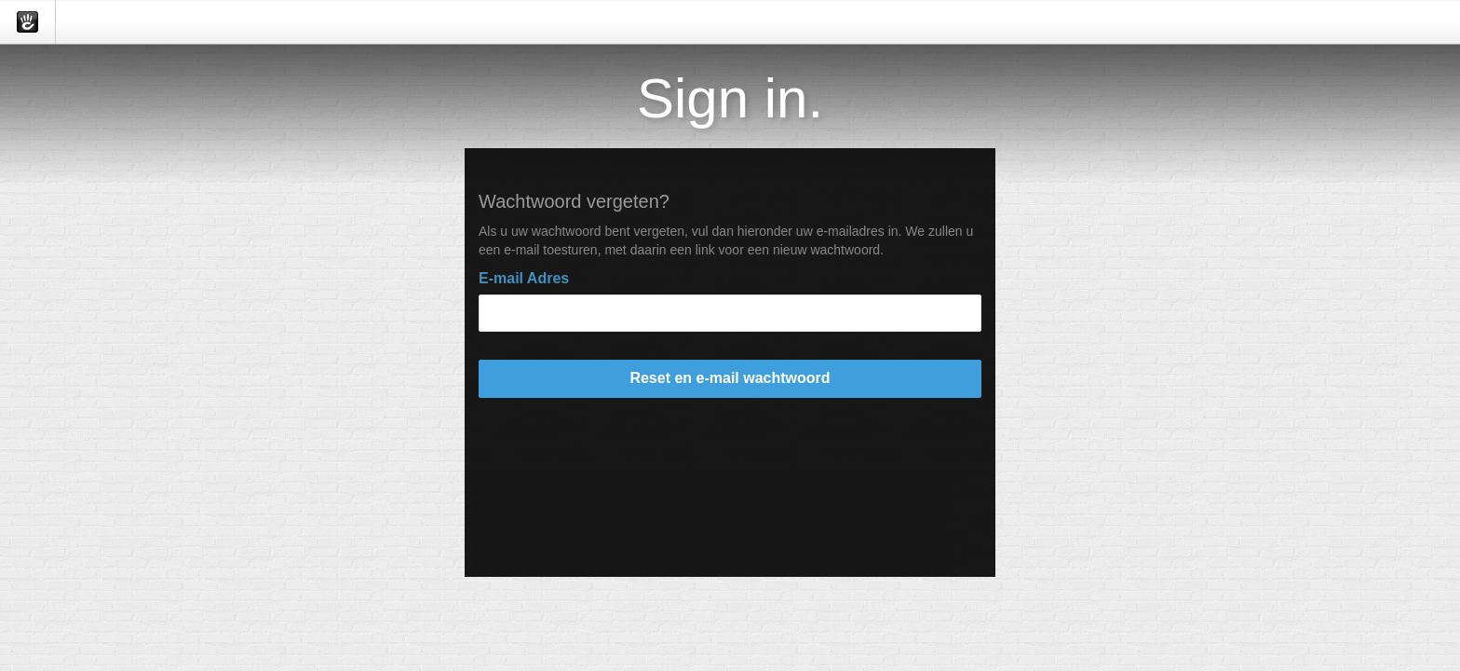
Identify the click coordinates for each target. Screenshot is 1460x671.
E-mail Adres (524, 278)
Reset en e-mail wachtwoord (729, 378)
